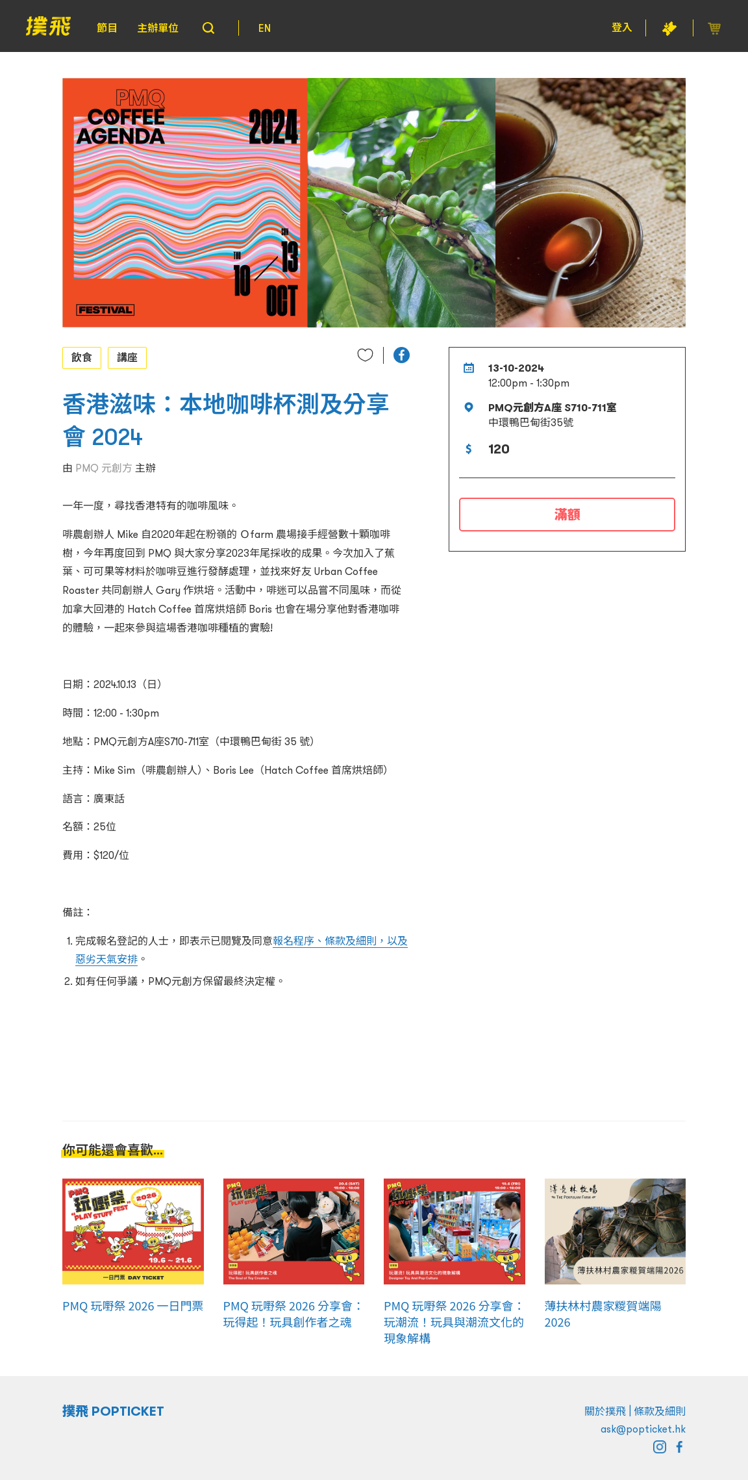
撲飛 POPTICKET (113, 1411)
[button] (401, 355)
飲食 (81, 357)
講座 (127, 357)
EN (264, 27)
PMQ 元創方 (103, 467)
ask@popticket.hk (643, 1428)
